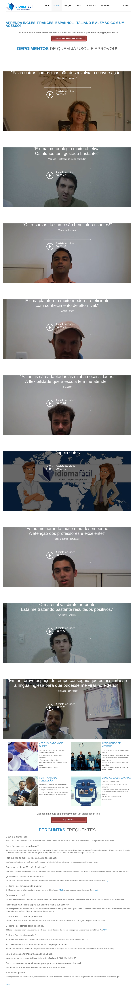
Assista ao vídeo (65, 93)
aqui (96, 890)
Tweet (8, 985)
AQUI (107, 881)
